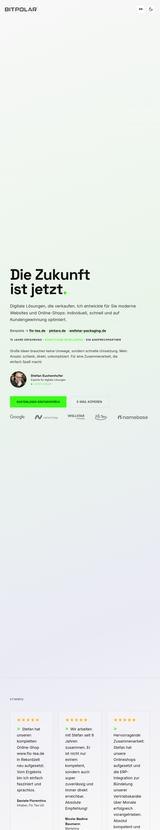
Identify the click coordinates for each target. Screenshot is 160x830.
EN (140, 9)
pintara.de (57, 331)
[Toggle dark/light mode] (151, 9)
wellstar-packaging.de (87, 331)
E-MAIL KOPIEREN (89, 402)
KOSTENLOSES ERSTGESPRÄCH (38, 401)
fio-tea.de (37, 331)
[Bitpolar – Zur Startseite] (21, 9)
